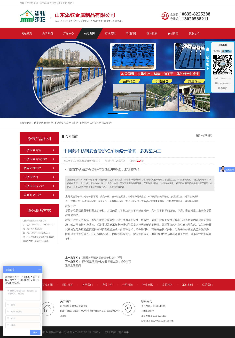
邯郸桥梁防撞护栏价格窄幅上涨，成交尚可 (106, 261)
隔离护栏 (107, 123)
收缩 (208, 60)
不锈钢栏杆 (31, 177)
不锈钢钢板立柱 (34, 186)
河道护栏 (73, 123)
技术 (108, 332)
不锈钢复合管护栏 (35, 159)
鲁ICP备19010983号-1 (90, 332)
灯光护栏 (84, 123)
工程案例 (187, 284)
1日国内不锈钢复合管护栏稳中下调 (101, 257)
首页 (198, 135)
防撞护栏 (48, 123)
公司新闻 (207, 135)
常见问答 (167, 284)
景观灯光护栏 (32, 195)
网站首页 (67, 284)
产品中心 (107, 284)
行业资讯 (147, 284)
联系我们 (207, 284)
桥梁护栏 (38, 123)
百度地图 (47, 284)
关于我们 (87, 284)
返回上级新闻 (73, 265)
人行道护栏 (95, 123)
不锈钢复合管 (61, 123)
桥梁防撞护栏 (32, 168)
